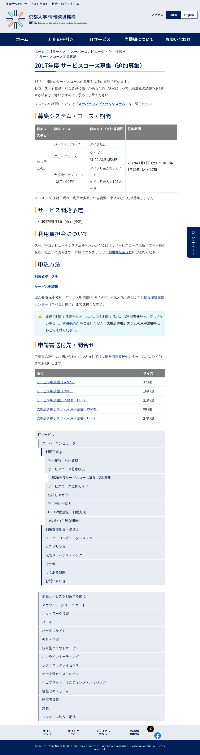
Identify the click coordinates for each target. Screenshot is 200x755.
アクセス (157, 15)
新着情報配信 (134, 732)
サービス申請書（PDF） (55, 391)
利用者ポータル (46, 276)
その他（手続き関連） (65, 521)
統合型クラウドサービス (60, 648)
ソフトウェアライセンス (60, 665)
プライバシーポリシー (104, 732)
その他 (50, 564)
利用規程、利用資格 (63, 460)
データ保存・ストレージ (60, 674)
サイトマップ (47, 732)
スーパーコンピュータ (87, 52)
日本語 (173, 15)
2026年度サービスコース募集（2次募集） (82, 478)
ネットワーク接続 (55, 614)
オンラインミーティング (60, 657)
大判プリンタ (55, 547)
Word (104, 297)
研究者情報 (50, 700)
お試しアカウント (61, 495)
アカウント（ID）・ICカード (64, 605)
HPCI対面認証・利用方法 (67, 512)
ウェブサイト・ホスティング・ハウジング (74, 682)
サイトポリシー (73, 732)
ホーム (22, 39)
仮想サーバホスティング (63, 555)
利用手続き (117, 52)
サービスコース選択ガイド (68, 486)
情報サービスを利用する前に (64, 596)
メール (47, 622)
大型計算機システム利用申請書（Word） (67, 409)
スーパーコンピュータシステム (68, 538)
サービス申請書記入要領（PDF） (62, 400)
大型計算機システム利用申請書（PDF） (67, 418)
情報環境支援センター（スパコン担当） (135, 356)
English (189, 15)
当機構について (139, 39)
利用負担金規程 (120, 252)
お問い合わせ (178, 39)
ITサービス (100, 39)
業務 (45, 708)
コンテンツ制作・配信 (59, 717)
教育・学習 (50, 639)
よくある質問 (55, 572)
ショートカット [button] (193, 242)
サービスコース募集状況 (57, 57)
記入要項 (41, 297)
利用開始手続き (59, 504)
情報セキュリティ (55, 691)
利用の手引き (61, 39)
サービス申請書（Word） (56, 382)
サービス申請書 (46, 287)
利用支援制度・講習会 (62, 529)
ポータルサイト (54, 631)
